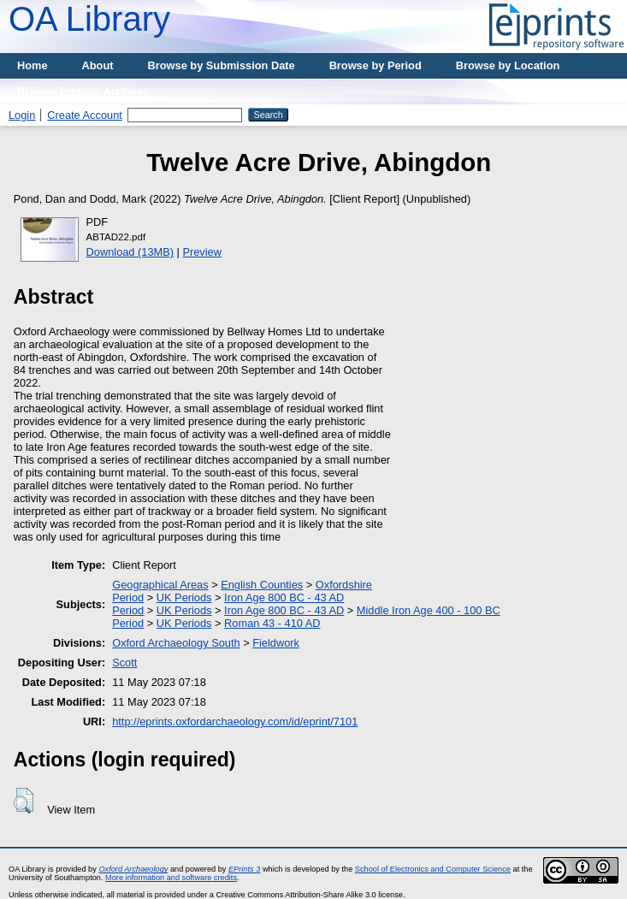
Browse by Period (375, 65)
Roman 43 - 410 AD (272, 623)
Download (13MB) (130, 251)
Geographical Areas (160, 584)
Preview (202, 251)
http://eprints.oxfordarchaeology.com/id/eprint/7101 (235, 721)
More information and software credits (171, 877)
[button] (23, 800)
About (98, 65)
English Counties (262, 584)
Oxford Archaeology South (176, 642)
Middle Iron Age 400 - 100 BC (428, 610)
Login (22, 115)
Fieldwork (275, 642)
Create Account (84, 115)
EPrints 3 (244, 869)
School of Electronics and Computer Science (433, 869)
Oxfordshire (344, 584)
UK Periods (184, 597)
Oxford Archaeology (133, 869)
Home (32, 65)
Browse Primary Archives (83, 91)
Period (128, 597)
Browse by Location (508, 65)
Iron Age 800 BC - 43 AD (284, 597)
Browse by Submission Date (221, 65)
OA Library (89, 19)
